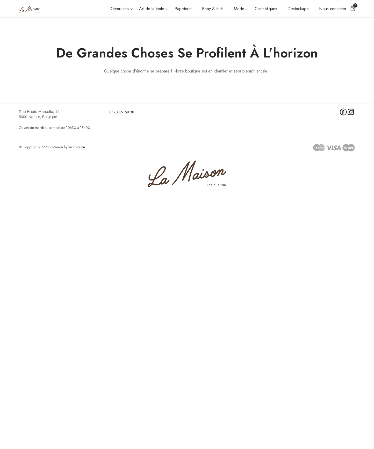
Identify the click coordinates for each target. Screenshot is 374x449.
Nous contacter (332, 9)
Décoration (119, 9)
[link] (61, 114)
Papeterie (183, 9)
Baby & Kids (213, 9)
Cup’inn (79, 147)
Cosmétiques (266, 9)
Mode (239, 9)
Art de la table (151, 9)
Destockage (298, 9)
